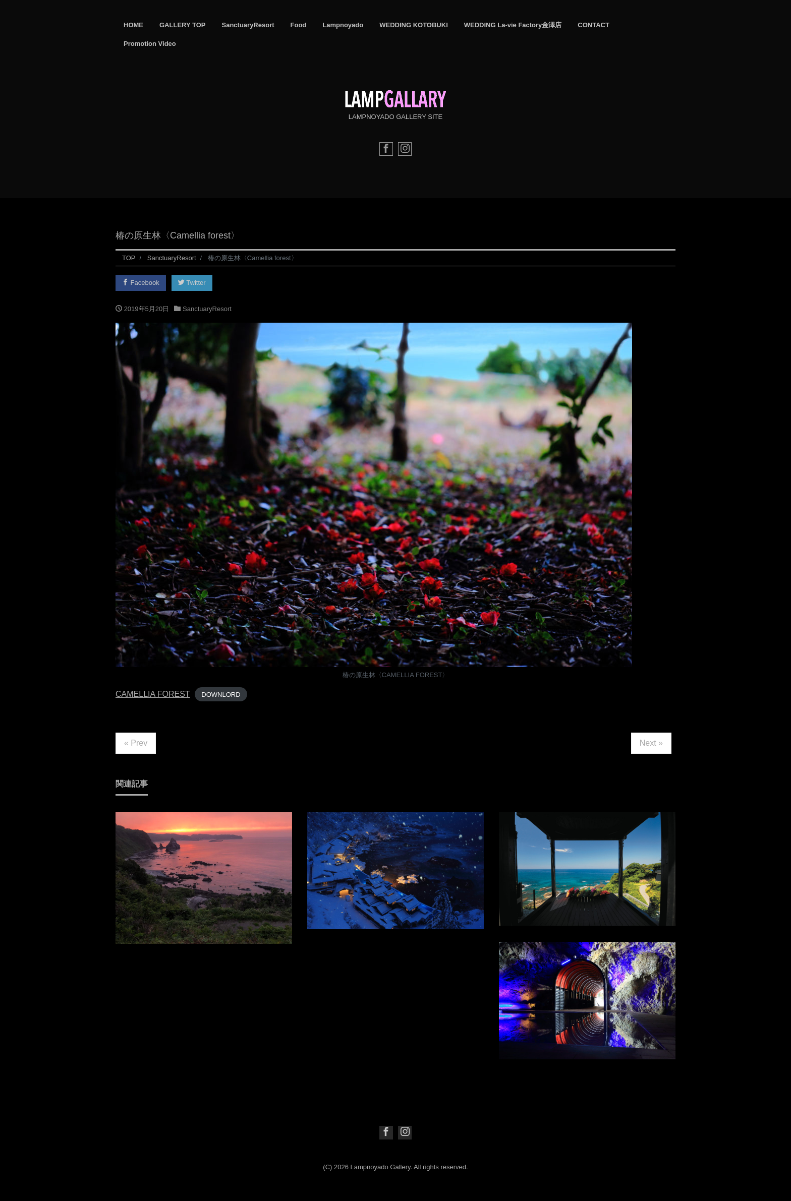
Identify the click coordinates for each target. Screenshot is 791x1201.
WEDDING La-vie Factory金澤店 (513, 25)
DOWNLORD (220, 694)
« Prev (135, 743)
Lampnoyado (342, 25)
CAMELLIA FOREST (153, 694)
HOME (133, 25)
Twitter (192, 282)
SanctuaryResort (248, 25)
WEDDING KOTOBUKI (413, 25)
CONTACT (593, 25)
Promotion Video (150, 43)
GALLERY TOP (182, 25)
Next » (651, 743)
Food (299, 25)
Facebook (140, 282)
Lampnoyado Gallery (381, 1167)
